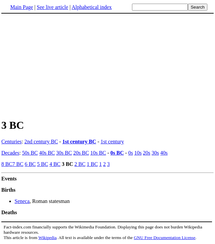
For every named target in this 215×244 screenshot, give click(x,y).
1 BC (92, 164)
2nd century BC (41, 141)
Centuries (11, 141)
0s (130, 153)
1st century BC (79, 141)
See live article (52, 7)
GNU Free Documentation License (164, 237)
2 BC (79, 164)
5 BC (42, 164)
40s (164, 153)
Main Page (21, 7)
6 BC (30, 164)
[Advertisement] (107, 66)
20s (146, 153)
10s (138, 153)
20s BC (81, 153)
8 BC (6, 164)
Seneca (22, 201)
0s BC (117, 153)
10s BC (98, 153)
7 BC (17, 164)
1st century (112, 141)
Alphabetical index (91, 7)
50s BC (30, 153)
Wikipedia (47, 237)
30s (155, 153)
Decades (10, 153)
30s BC (64, 153)
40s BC (47, 153)
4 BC (54, 164)
